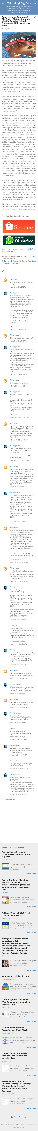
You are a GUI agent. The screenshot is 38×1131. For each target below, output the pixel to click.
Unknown (13, 335)
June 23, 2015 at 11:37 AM (18, 341)
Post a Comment (9, 799)
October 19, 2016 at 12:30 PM (19, 795)
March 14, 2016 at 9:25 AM (18, 665)
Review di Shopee (11, 263)
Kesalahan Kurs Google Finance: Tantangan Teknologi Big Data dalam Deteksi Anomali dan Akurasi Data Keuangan (16, 1086)
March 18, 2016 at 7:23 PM (18, 707)
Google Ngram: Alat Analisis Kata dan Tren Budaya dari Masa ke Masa (15, 1055)
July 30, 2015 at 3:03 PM (18, 386)
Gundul (12, 761)
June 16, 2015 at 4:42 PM (18, 329)
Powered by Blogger (19, 1117)
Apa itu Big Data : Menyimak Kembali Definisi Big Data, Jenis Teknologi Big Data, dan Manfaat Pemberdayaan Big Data (16, 885)
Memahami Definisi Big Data (15, 976)
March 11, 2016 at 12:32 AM (19, 562)
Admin (12, 423)
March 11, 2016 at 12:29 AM (19, 522)
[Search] (35, 4)
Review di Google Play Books (24, 261)
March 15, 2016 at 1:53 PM (18, 694)
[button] (35, 17)
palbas (12, 279)
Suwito (12, 625)
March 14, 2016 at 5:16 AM (18, 644)
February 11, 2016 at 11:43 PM (19, 461)
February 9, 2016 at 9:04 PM (19, 440)
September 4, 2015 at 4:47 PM (19, 417)
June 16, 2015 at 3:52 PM (18, 287)
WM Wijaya (13, 293)
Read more (31, 874)
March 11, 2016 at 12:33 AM (19, 581)
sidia (11, 728)
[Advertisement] (19, 821)
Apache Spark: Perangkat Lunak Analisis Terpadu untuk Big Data (16, 854)
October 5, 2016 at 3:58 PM (18, 740)
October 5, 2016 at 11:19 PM (19, 755)
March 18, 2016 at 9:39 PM (18, 722)
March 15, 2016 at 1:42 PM (18, 678)
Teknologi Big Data (19, 3)
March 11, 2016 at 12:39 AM (19, 620)
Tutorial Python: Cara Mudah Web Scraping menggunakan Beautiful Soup (16, 1001)
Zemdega (23, 1120)
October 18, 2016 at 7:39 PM (19, 768)
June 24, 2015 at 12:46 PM (18, 374)
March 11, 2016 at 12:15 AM (19, 487)
